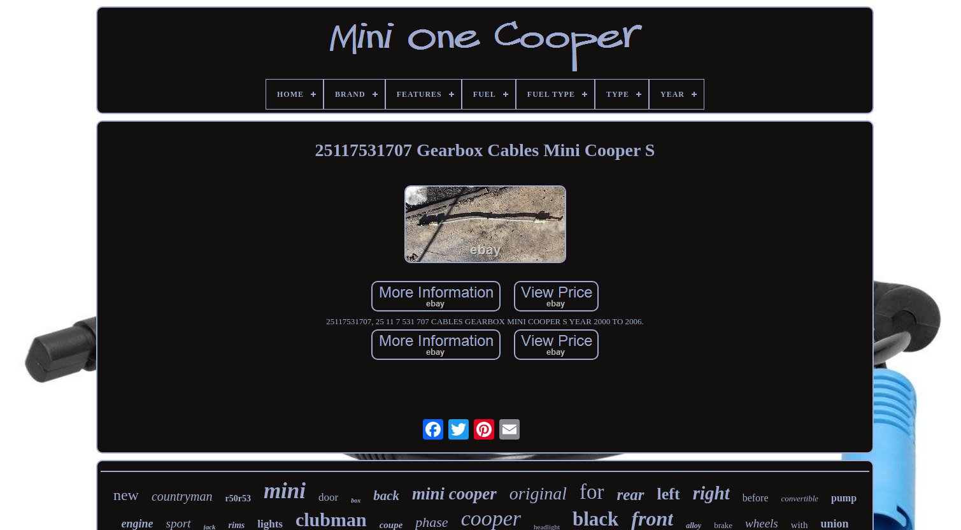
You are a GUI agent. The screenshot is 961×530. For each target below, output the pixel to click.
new (126, 495)
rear (630, 494)
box (355, 500)
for (592, 491)
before (756, 497)
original (538, 493)
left (668, 494)
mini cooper (454, 493)
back (386, 495)
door (328, 497)
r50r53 (237, 498)
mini (285, 490)
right (711, 493)
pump (844, 497)
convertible (799, 498)
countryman (182, 496)
